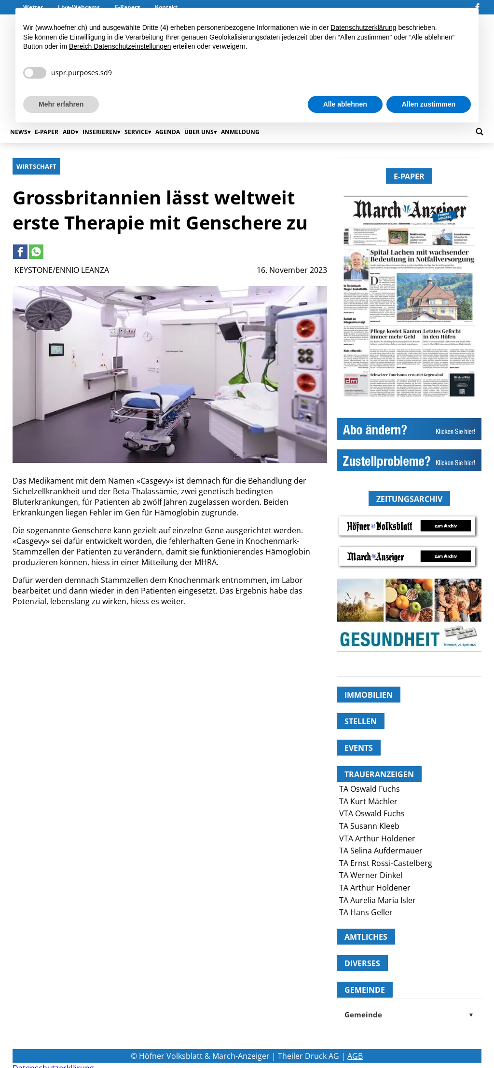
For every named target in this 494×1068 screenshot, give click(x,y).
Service (136, 132)
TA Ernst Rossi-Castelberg (385, 863)
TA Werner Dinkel (370, 875)
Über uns (199, 132)
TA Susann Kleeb (369, 826)
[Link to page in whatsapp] (36, 251)
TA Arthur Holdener (375, 887)
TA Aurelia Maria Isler (377, 900)
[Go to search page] (479, 131)
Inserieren (99, 132)
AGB (355, 1056)
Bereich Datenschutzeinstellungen (120, 46)
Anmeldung (240, 132)
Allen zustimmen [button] (428, 104)
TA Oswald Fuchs (369, 789)
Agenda (167, 132)
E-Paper (46, 132)
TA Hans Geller (366, 912)
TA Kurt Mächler (368, 801)
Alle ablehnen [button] (345, 104)
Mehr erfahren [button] (61, 104)
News (18, 132)
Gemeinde (409, 1014)
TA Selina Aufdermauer (381, 850)
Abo (69, 132)
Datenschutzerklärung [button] (363, 27)
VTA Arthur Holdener (377, 838)
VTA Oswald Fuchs (372, 813)
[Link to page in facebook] (20, 251)
